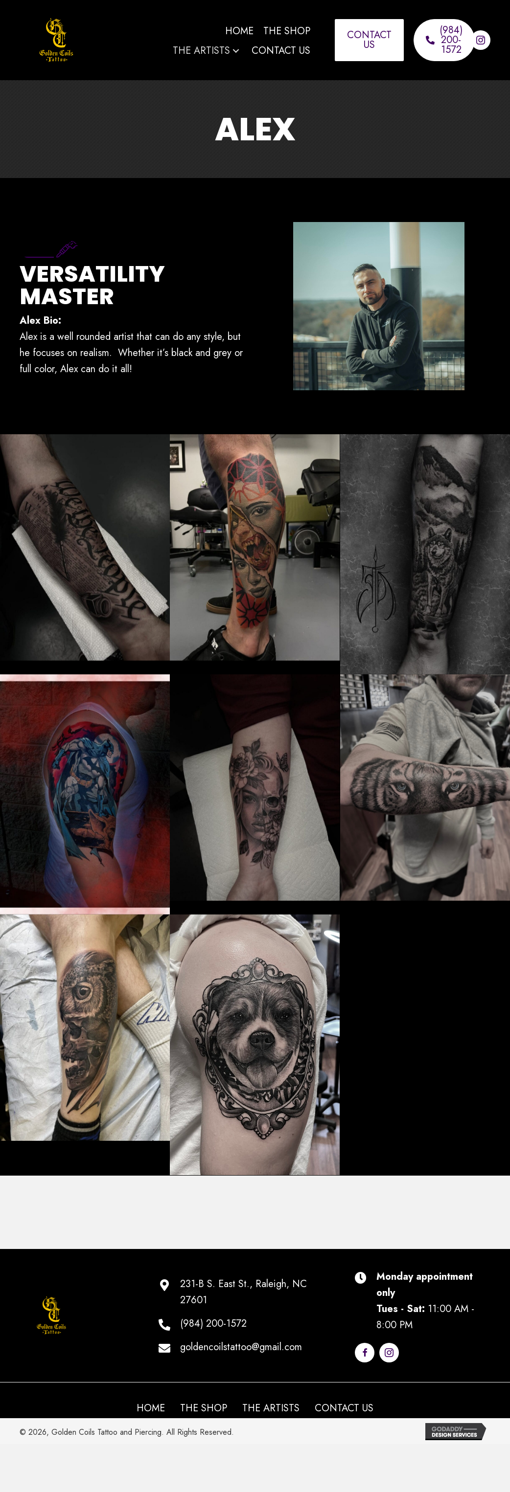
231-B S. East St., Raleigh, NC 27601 (243, 1292)
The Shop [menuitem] (203, 1408)
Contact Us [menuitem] (344, 1408)
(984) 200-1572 (213, 1323)
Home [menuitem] (151, 1408)
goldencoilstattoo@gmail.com (241, 1347)
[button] (236, 50)
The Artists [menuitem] (271, 1408)
